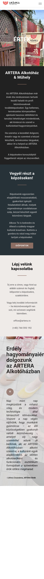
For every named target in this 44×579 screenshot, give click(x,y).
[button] (40, 4)
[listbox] (22, 3)
